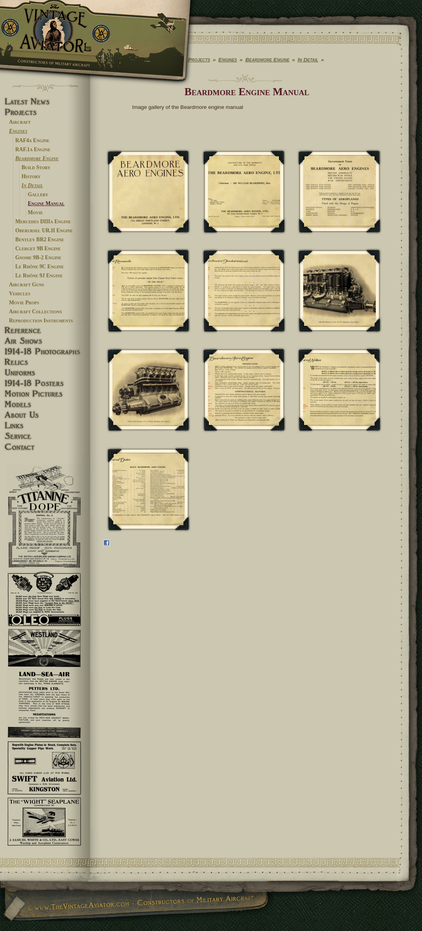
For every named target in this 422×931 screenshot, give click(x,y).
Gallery (38, 194)
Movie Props (24, 303)
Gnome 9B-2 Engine (38, 257)
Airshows (45, 341)
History (31, 176)
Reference (45, 330)
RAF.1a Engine (32, 149)
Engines (18, 131)
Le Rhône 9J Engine (39, 275)
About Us (45, 415)
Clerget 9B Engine (38, 248)
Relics (45, 362)
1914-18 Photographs (45, 351)
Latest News (45, 101)
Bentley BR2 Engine (39, 239)
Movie (35, 212)
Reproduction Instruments (41, 321)
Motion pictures (45, 394)
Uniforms (45, 372)
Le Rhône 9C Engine (39, 266)
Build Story (36, 167)
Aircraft (20, 122)
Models (45, 404)
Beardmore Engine (36, 158)
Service (45, 436)
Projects (45, 112)
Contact (45, 447)
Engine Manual (46, 203)
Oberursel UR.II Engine (44, 230)
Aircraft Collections (35, 312)
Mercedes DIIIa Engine (43, 221)
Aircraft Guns (26, 284)
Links (45, 425)
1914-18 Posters (45, 383)
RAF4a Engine (32, 140)
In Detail (32, 185)
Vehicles (19, 293)
